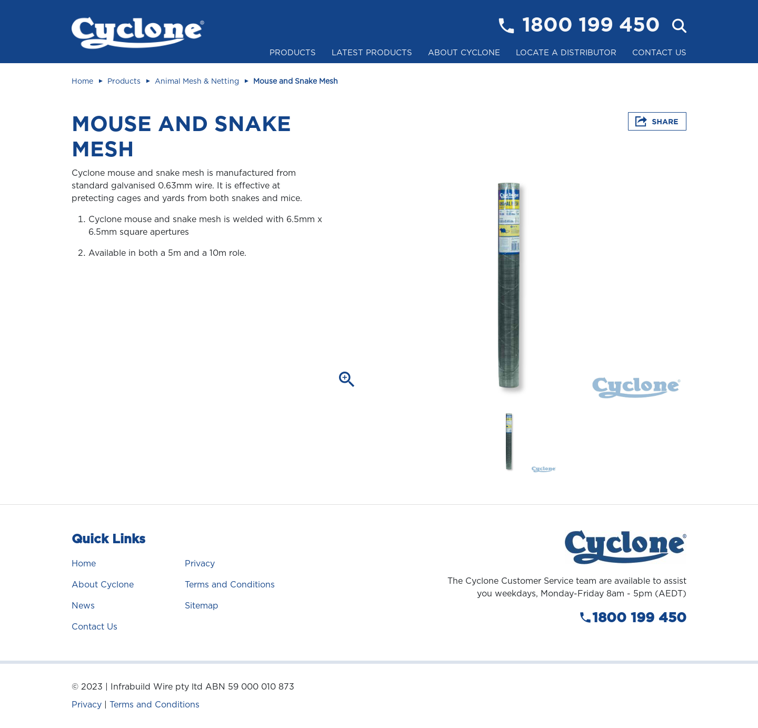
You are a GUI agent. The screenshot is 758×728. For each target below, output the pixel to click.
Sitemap (201, 606)
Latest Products (372, 52)
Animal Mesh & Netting (197, 81)
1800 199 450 (591, 26)
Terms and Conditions (230, 585)
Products (293, 52)
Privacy (200, 564)
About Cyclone (464, 52)
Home (82, 81)
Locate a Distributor (566, 52)
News (83, 606)
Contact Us (659, 52)
